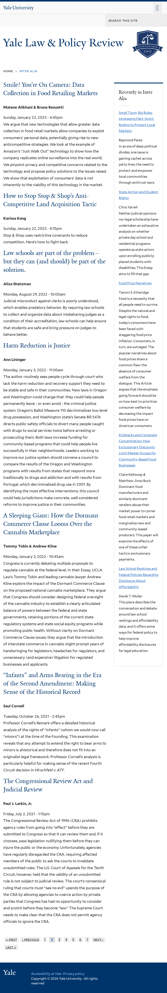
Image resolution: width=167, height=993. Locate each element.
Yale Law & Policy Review (64, 43)
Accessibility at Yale (46, 974)
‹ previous (30, 939)
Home (8, 71)
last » (11, 947)
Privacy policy (73, 974)
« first (11, 939)
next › (98, 939)
